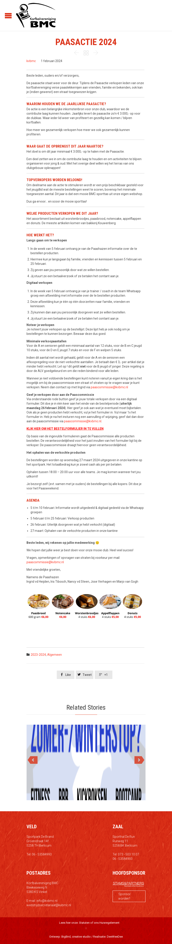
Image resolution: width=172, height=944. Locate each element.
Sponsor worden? (124, 896)
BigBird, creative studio (76, 936)
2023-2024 (38, 654)
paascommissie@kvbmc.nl (109, 387)
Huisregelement (109, 922)
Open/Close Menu (8, 15)
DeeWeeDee (115, 936)
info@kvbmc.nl (46, 900)
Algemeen (54, 654)
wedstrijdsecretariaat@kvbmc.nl (48, 905)
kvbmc (31, 61)
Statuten (84, 922)
